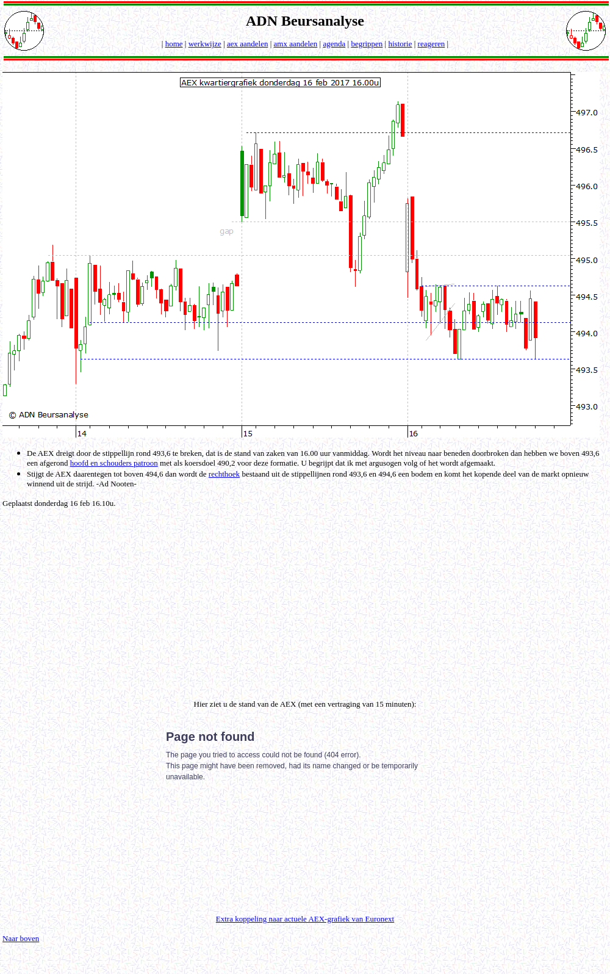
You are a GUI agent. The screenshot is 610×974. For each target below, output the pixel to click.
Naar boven (20, 938)
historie (400, 43)
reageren (431, 43)
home (174, 43)
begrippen (366, 43)
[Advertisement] (307, 601)
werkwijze (204, 43)
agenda (334, 43)
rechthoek (224, 473)
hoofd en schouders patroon (114, 462)
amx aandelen (296, 43)
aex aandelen (247, 43)
